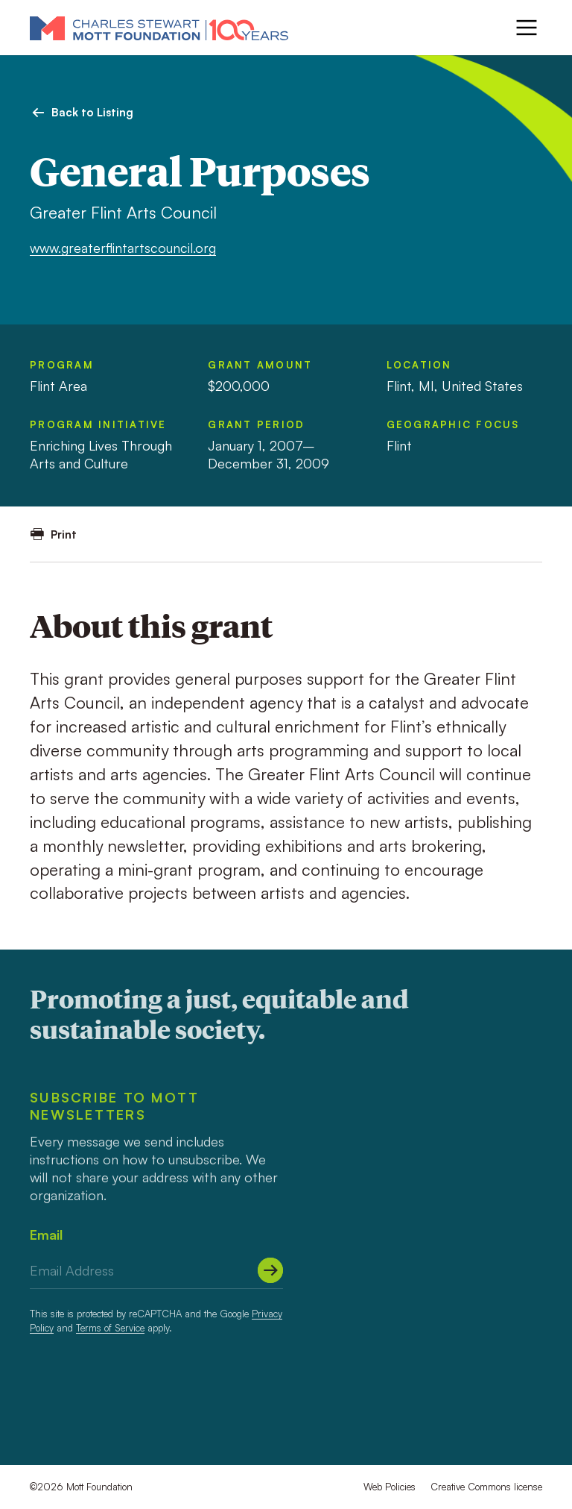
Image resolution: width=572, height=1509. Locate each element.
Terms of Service (110, 1328)
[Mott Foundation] (159, 27)
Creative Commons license (486, 1487)
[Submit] (270, 1270)
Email (46, 1234)
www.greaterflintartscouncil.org (123, 247)
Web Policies (389, 1487)
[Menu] (526, 27)
